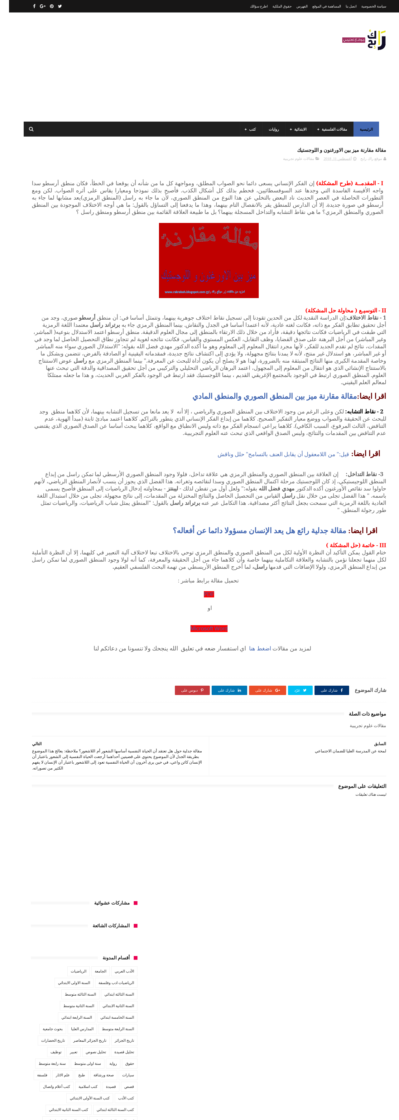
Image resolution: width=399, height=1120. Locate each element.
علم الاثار (54, 323)
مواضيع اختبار (62, 438)
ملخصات (88, 438)
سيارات (119, 323)
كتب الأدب (117, 346)
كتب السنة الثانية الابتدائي (59, 357)
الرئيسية (364, 129)
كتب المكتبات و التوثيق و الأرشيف (57, 381)
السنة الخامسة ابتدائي (108, 265)
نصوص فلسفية (40, 450)
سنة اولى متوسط (78, 311)
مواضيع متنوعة (114, 450)
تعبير (64, 300)
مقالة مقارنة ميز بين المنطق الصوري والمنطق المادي (265, 450)
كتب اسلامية (79, 334)
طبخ (72, 323)
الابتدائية (298, 129)
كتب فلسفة (36, 392)
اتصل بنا (342, 6)
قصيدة (102, 334)
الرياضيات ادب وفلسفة (107, 231)
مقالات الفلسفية (332, 129)
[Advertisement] (135, 67)
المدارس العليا (73, 277)
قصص (120, 334)
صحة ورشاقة (94, 323)
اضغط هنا (315, 745)
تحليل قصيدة (115, 300)
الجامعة (91, 219)
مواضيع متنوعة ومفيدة (77, 450)
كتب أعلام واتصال (47, 334)
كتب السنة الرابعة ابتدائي (56, 369)
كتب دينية (60, 392)
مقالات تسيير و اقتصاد (69, 415)
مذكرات (92, 404)
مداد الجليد (272, 1110)
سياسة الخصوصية (364, 6)
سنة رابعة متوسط (43, 311)
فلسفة (33, 323)
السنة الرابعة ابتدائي (67, 265)
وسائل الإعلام (114, 461)
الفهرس (293, 6)
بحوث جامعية (44, 277)
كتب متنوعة (116, 404)
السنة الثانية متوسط (69, 254)
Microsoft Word (258, 725)
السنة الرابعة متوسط (109, 277)
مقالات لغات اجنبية (71, 427)
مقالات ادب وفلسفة (109, 415)
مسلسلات (70, 404)
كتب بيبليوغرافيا (112, 392)
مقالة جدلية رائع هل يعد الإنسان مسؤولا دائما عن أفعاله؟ (251, 613)
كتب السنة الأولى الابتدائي (81, 346)
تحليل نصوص (87, 300)
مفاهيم (48, 404)
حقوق (120, 311)
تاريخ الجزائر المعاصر (80, 288)
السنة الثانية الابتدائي (109, 254)
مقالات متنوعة (114, 438)
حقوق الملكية (273, 6)
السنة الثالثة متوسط (71, 242)
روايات (272, 129)
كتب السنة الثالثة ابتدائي (106, 357)
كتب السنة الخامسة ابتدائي (104, 369)
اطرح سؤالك (250, 6)
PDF (259, 691)
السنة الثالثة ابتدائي (110, 242)
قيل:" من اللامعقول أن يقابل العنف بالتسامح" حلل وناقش (274, 522)
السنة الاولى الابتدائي (65, 231)
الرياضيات (69, 219)
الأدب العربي (115, 219)
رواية (104, 311)
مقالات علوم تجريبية (289, 162)
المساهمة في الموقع (317, 6)
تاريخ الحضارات (44, 288)
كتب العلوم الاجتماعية (108, 381)
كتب (250, 129)
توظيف (46, 300)
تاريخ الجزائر (115, 288)
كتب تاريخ (84, 392)
